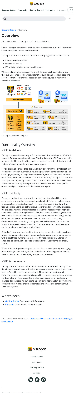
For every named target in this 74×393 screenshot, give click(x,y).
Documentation (8, 30)
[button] (61, 10)
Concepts (9, 304)
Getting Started (12, 301)
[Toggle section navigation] (70, 19)
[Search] (34, 18)
